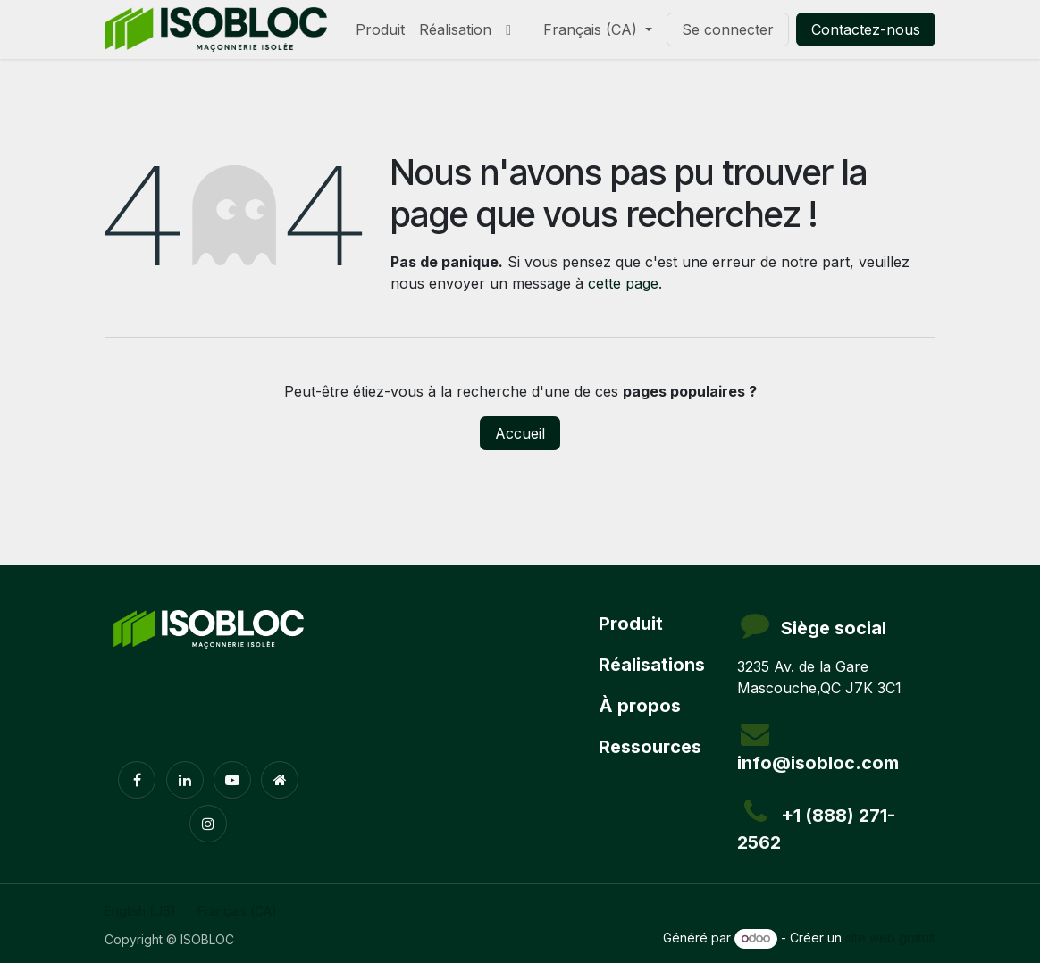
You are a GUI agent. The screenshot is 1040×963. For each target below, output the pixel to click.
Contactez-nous (865, 29)
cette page (623, 283)
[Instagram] (208, 823)
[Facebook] (136, 780)
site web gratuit (890, 937)
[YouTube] (232, 780)
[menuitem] (380, 29)
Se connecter (728, 29)
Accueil (520, 433)
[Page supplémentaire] (279, 780)
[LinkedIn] (185, 780)
